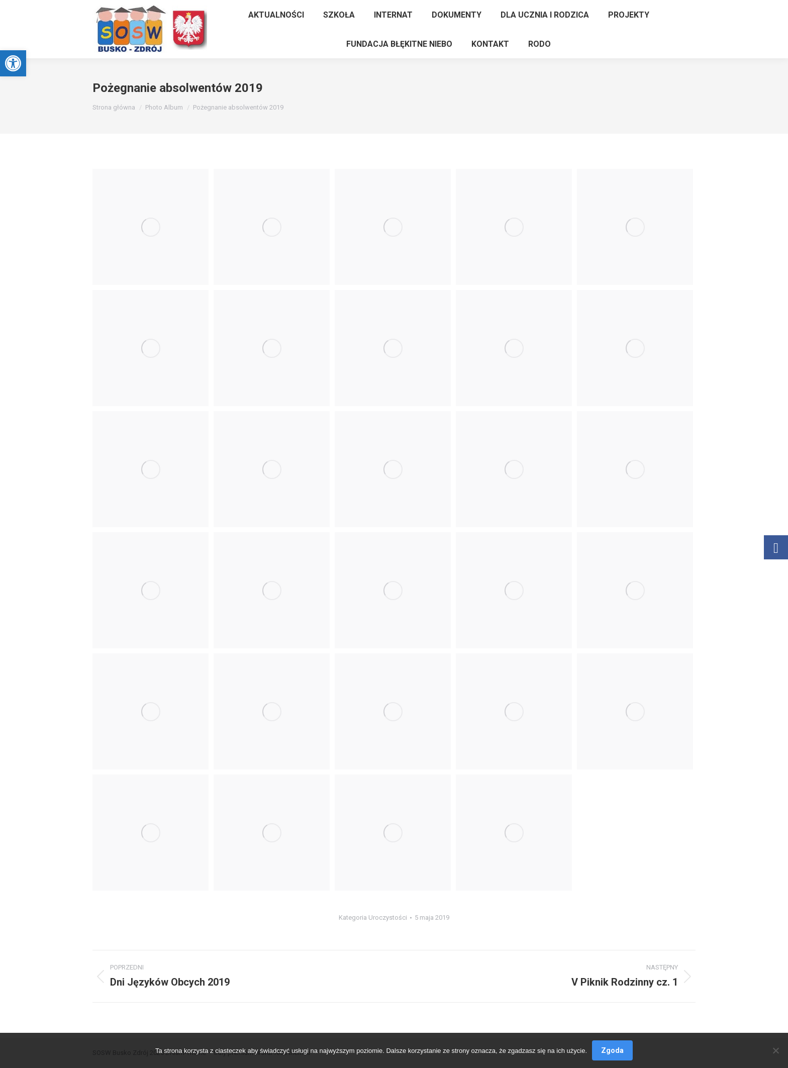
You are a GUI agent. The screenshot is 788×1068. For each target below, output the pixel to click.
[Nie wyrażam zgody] (775, 1050)
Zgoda (612, 1050)
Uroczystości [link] (387, 917)
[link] (13, 63)
